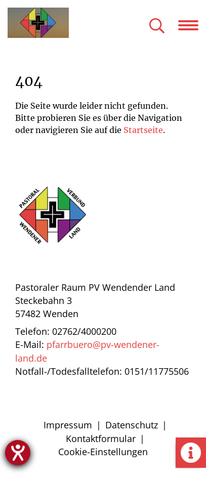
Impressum (68, 425)
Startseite (143, 130)
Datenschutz (131, 425)
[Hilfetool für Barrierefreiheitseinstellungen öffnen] (17, 452)
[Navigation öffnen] (192, 25)
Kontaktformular (101, 438)
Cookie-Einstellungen (103, 452)
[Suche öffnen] (157, 26)
